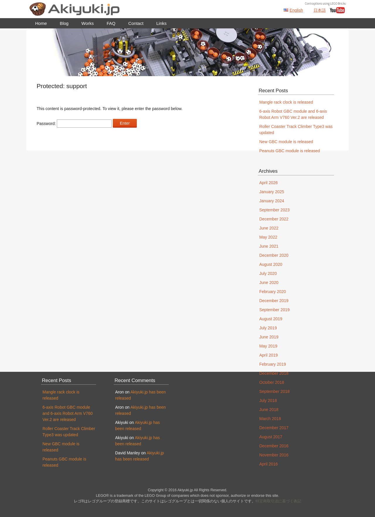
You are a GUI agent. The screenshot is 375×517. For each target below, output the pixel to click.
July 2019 (268, 328)
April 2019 (268, 355)
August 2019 (270, 318)
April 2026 (268, 182)
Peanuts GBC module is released (289, 150)
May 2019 (268, 346)
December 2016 (274, 446)
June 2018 (268, 409)
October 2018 (271, 382)
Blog (64, 23)
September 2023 (274, 210)
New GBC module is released (286, 141)
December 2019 (274, 300)
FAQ (111, 23)
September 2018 (274, 391)
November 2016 (274, 455)
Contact (136, 23)
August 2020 (270, 264)
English (296, 10)
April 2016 (268, 464)
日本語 (319, 10)
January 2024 (271, 200)
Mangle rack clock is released (286, 102)
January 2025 (271, 191)
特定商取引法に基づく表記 (278, 501)
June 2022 (268, 228)
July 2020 (268, 273)
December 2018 (274, 373)
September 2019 (274, 309)
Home (41, 23)
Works (87, 23)
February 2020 (272, 291)
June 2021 (268, 246)
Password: (74, 123)
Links (161, 23)
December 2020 (274, 255)
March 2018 (270, 418)
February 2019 (272, 364)
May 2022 (268, 237)
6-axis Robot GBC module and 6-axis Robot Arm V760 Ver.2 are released (67, 413)
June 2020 (268, 282)
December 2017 (274, 427)
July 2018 (268, 400)
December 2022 (274, 219)
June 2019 (268, 337)
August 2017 (270, 436)
